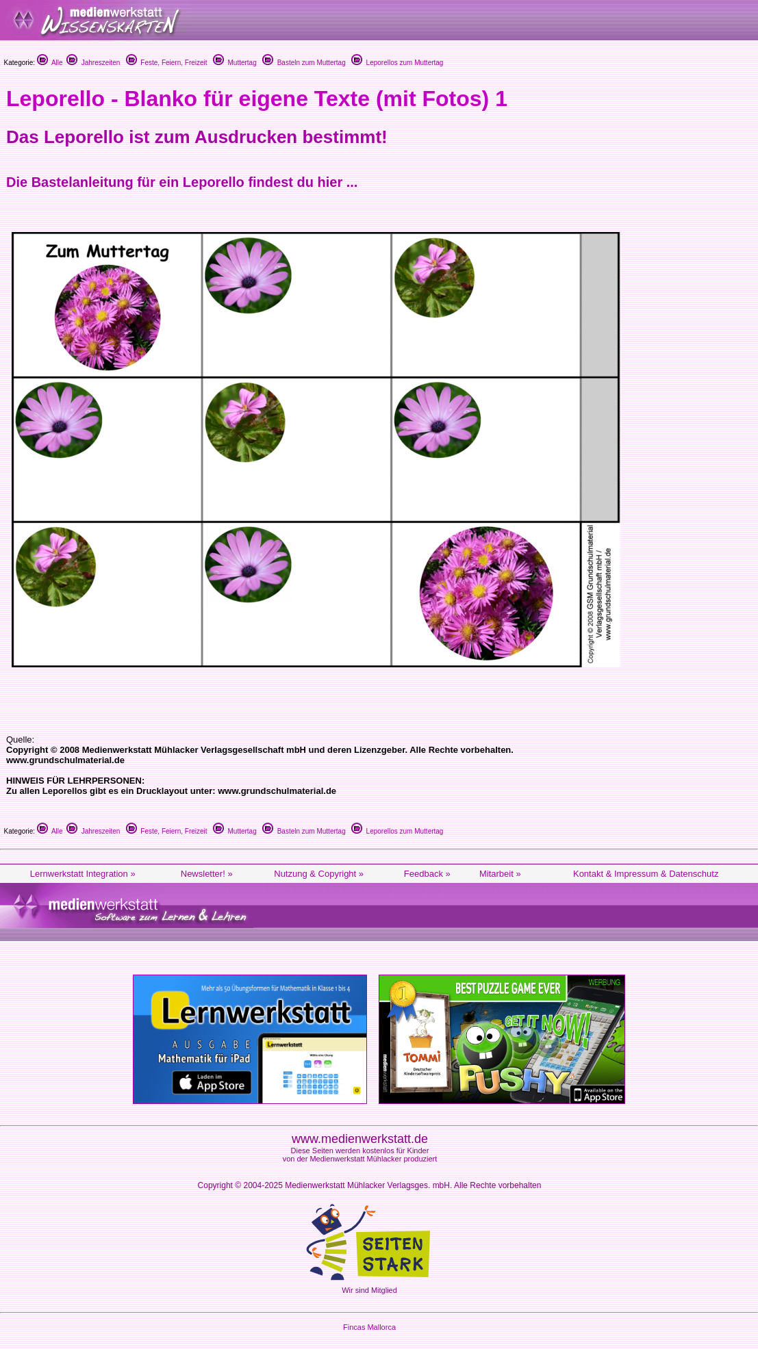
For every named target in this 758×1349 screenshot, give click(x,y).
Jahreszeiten (93, 62)
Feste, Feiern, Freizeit (166, 62)
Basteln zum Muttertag (304, 62)
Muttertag (235, 62)
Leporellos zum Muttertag (397, 62)
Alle (50, 62)
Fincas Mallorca (369, 1327)
